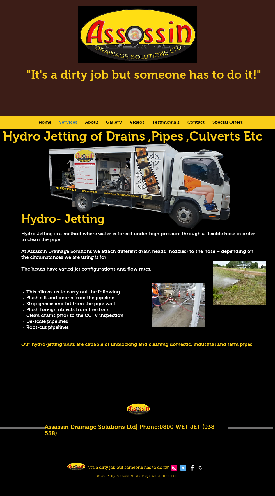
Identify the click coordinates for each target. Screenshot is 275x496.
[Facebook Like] (212, 487)
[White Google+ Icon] (201, 468)
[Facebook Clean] (192, 468)
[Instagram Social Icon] (174, 468)
